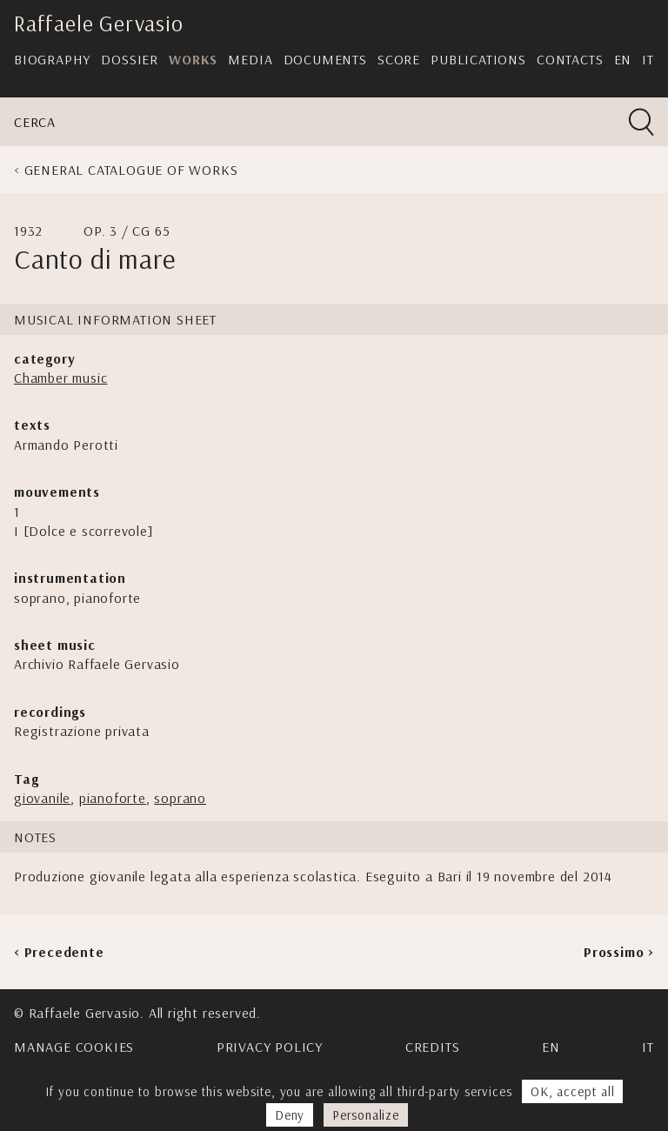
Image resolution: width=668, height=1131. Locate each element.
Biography (52, 59)
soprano (180, 797)
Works (193, 59)
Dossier (129, 59)
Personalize (365, 1115)
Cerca (35, 121)
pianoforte (112, 797)
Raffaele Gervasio (99, 23)
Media (250, 59)
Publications (478, 59)
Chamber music (60, 377)
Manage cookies (74, 1046)
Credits (432, 1046)
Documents (325, 59)
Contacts (570, 59)
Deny (289, 1115)
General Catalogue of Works (131, 169)
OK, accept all (572, 1091)
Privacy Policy (270, 1046)
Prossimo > (619, 951)
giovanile (42, 797)
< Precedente (59, 951)
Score (398, 59)
